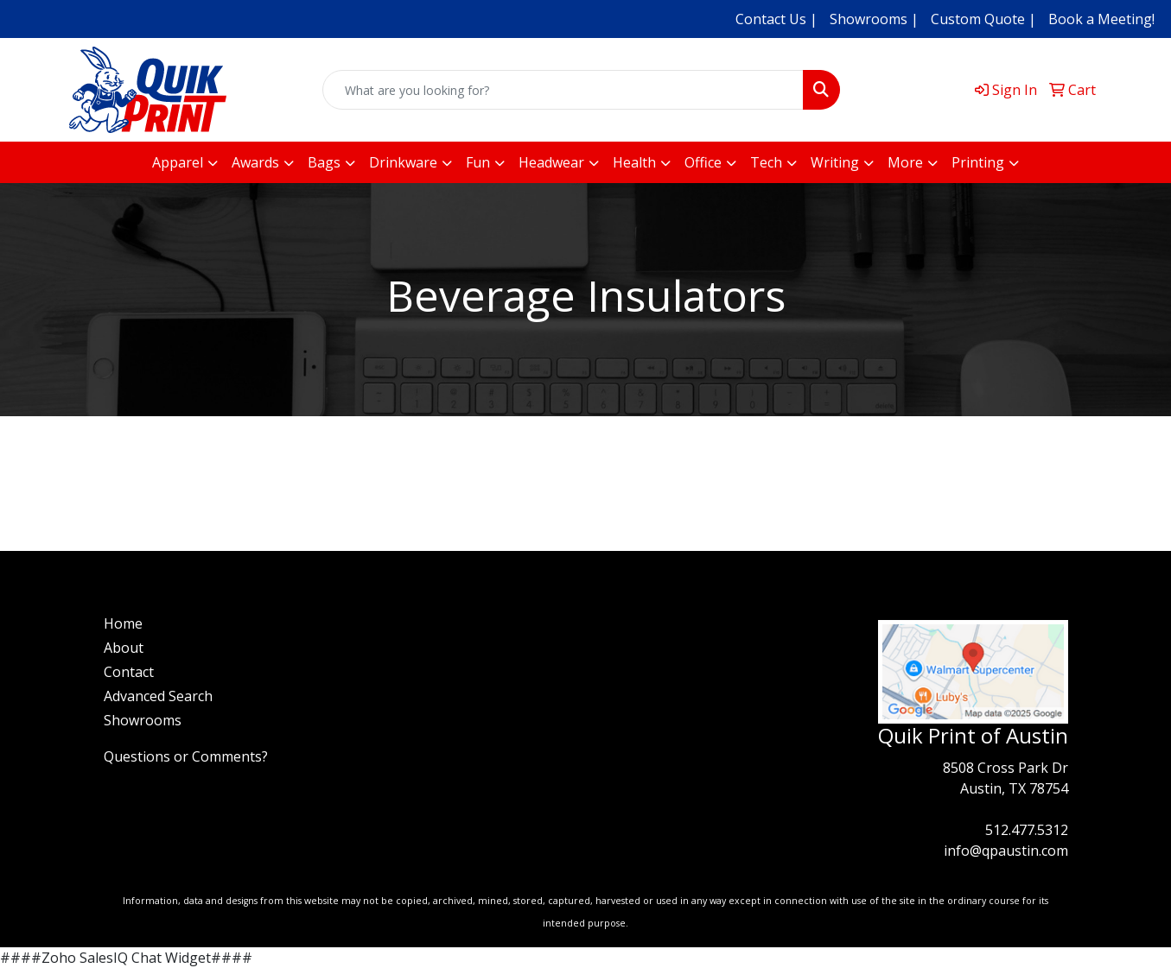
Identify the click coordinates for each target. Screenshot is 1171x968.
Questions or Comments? (186, 756)
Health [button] (634, 162)
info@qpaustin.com (1006, 850)
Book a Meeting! (1101, 18)
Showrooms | (874, 18)
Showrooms (142, 720)
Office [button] (703, 162)
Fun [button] (478, 162)
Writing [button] (835, 162)
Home (123, 623)
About (123, 647)
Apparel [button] (177, 162)
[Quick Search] (563, 90)
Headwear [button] (551, 162)
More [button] (905, 162)
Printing (977, 162)
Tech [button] (766, 162)
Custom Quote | (983, 18)
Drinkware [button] (403, 162)
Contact (129, 671)
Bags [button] (324, 162)
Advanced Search (158, 695)
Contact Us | (776, 18)
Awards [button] (255, 162)
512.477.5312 (1026, 829)
